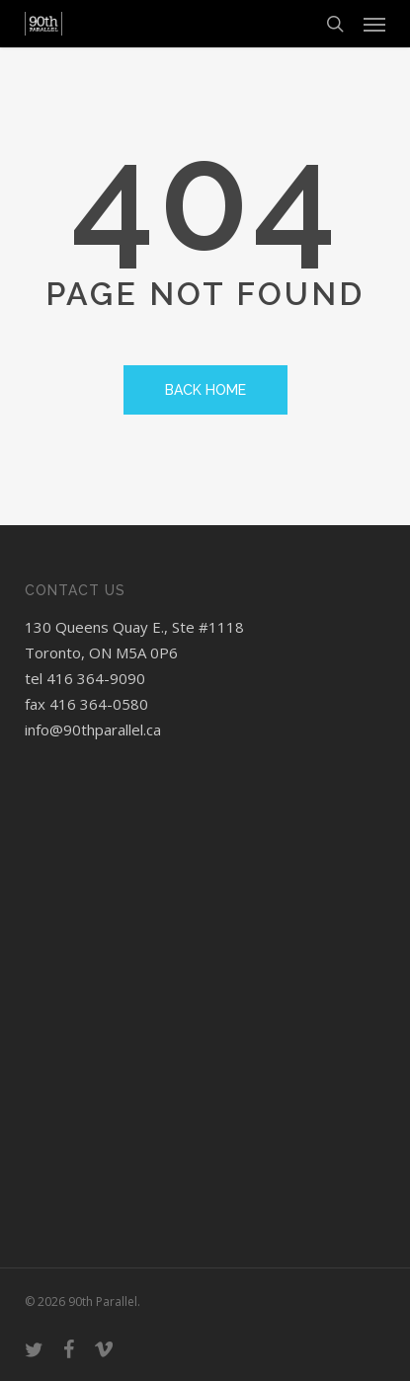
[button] (374, 24)
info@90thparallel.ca (93, 729)
